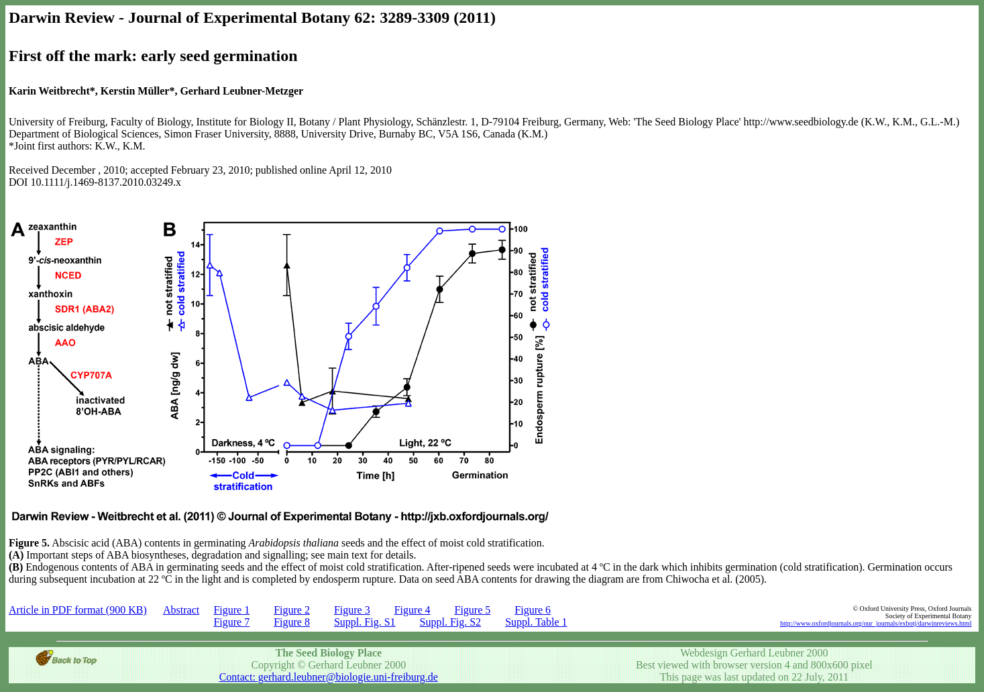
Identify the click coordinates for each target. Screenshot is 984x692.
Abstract (181, 610)
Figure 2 (292, 610)
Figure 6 (532, 610)
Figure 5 (473, 610)
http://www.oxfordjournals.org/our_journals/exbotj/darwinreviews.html (876, 623)
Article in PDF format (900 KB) (78, 610)
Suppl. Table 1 (536, 622)
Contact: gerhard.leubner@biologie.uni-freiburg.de (328, 677)
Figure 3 (352, 610)
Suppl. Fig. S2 (451, 622)
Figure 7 (231, 622)
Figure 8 (292, 622)
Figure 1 (231, 610)
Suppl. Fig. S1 (365, 622)
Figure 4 (412, 610)
